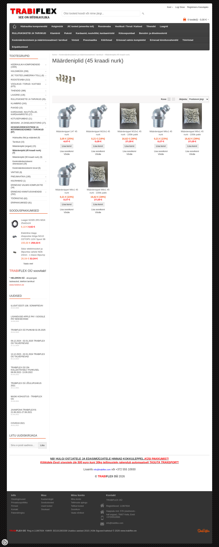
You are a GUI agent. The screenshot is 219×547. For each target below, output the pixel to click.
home (54, 55)
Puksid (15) (17, 108)
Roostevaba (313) (20, 80)
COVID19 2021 (28, 424)
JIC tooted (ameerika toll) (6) (27, 75)
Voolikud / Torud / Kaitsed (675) (26, 85)
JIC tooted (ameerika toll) (80, 26)
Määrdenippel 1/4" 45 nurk (66, 133)
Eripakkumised (20, 47)
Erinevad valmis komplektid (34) (27, 186)
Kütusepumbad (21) (21, 118)
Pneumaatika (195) (21, 176)
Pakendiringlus (18, 513)
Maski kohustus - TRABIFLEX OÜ (28, 398)
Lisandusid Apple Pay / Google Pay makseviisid (28, 318)
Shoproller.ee (204, 530)
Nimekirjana (169, 99)
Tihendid (151, 26)
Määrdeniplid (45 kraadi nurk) (117, 55)
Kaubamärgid (47, 499)
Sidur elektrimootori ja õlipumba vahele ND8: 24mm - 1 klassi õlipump (33, 251)
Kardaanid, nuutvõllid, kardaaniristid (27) (24, 113)
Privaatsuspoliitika (19, 502)
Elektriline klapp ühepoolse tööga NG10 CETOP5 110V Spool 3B (33, 236)
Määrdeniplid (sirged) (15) (24, 146)
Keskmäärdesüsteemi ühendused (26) (22, 162)
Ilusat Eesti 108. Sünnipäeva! (28, 306)
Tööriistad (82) (19, 198)
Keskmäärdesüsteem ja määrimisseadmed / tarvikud (39, 40)
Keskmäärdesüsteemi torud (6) (26, 168)
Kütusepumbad (127, 33)
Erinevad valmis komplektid (131, 40)
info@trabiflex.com (114, 523)
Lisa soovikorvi (67, 151)
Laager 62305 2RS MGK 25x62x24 (33, 221)
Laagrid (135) (18, 95)
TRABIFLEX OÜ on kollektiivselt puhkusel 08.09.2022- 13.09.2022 (28, 370)
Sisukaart (45, 509)
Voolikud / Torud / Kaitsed (128, 26)
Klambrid (55, 33)
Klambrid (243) (19, 103)
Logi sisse (180, 7)
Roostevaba (104, 26)
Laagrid (164, 26)
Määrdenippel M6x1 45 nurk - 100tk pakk (192, 133)
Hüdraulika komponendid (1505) (25, 65)
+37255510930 (113, 517)
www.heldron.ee (16, 285)
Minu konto (76, 499)
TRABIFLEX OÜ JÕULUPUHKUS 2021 (28, 385)
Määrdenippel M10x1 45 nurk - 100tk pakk (129, 133)
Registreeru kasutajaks (197, 7)
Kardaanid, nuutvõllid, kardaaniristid (95, 33)
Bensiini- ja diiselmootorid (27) (28, 123)
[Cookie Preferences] (5, 542)
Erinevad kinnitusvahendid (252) (26, 193)
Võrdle (67, 154)
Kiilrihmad (106, 40)
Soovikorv (75, 509)
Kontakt (14, 509)
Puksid (68, 33)
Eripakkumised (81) (21, 203)
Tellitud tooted (77, 506)
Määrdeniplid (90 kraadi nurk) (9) (27, 157)
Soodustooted (47, 502)
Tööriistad (188, 40)
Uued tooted (46, 506)
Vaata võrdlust (77, 513)
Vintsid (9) (16, 172)
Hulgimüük (57, 26)
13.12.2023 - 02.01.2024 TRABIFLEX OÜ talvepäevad (28, 356)
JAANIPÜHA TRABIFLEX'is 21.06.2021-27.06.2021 (28, 412)
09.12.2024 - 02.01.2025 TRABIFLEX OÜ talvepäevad (28, 343)
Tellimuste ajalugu (79, 502)
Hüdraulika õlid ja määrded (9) (26, 137)
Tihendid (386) (18, 90)
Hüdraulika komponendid (34, 26)
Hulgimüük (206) (19, 71)
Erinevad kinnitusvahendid (164, 40)
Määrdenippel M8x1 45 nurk (66, 191)
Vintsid (75, 40)
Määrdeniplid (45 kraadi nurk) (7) (26, 151)
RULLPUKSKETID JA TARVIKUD (29, 33)
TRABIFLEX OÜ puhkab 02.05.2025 (28, 331)
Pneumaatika (90, 40)
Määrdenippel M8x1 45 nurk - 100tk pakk (98, 191)
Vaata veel (28, 263)
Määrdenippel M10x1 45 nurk (98, 133)
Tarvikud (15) (18, 142)
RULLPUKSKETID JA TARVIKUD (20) (28, 99)
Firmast (14, 506)
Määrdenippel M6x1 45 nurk (161, 133)
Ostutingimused (18, 499)
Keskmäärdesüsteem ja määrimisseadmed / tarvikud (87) (27, 129)
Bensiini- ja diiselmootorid (153, 33)
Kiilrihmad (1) (18, 181)
